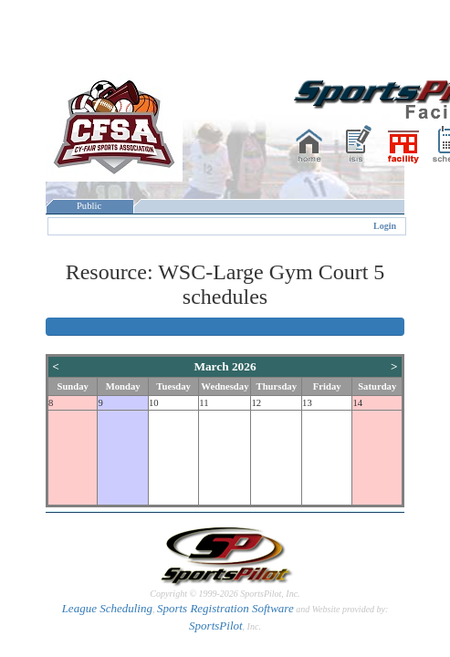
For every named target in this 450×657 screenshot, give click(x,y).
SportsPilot (216, 625)
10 (154, 403)
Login (384, 226)
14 (357, 403)
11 (203, 403)
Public (89, 206)
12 (256, 403)
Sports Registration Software (225, 608)
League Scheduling (107, 608)
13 (307, 403)
